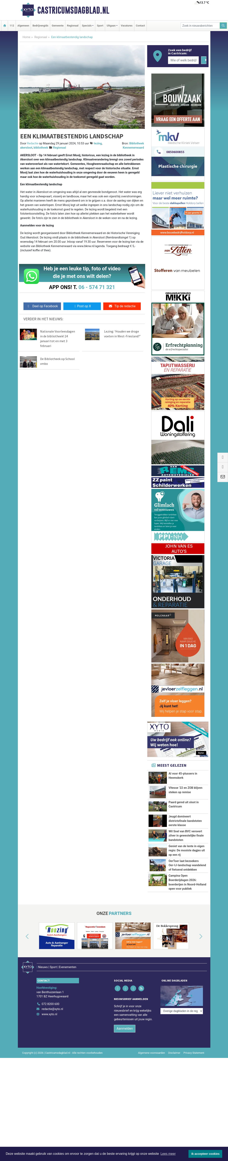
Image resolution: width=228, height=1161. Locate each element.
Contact (140, 25)
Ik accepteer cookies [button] (205, 1153)
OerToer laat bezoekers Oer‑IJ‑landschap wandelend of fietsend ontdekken (187, 865)
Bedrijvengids (40, 25)
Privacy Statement (193, 1087)
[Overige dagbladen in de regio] (181, 1029)
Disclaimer (174, 1087)
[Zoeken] (223, 25)
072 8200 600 (50, 1038)
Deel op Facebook (42, 306)
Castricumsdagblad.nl (73, 10)
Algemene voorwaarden (151, 1087)
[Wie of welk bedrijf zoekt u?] (183, 60)
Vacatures (127, 25)
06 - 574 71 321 (97, 287)
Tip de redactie (122, 306)
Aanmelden (125, 1063)
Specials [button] (87, 25)
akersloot (26, 147)
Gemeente (58, 25)
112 (12, 25)
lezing (98, 143)
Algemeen (23, 25)
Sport (100, 25)
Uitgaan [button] (111, 25)
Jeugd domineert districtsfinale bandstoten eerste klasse (185, 821)
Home (26, 37)
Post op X (82, 306)
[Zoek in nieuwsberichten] (200, 25)
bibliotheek (41, 147)
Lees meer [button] (168, 1153)
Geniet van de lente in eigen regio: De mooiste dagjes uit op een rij (187, 851)
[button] (22, 976)
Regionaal (72, 25)
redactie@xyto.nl (52, 1043)
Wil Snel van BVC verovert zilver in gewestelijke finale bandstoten (186, 836)
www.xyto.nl (49, 1048)
